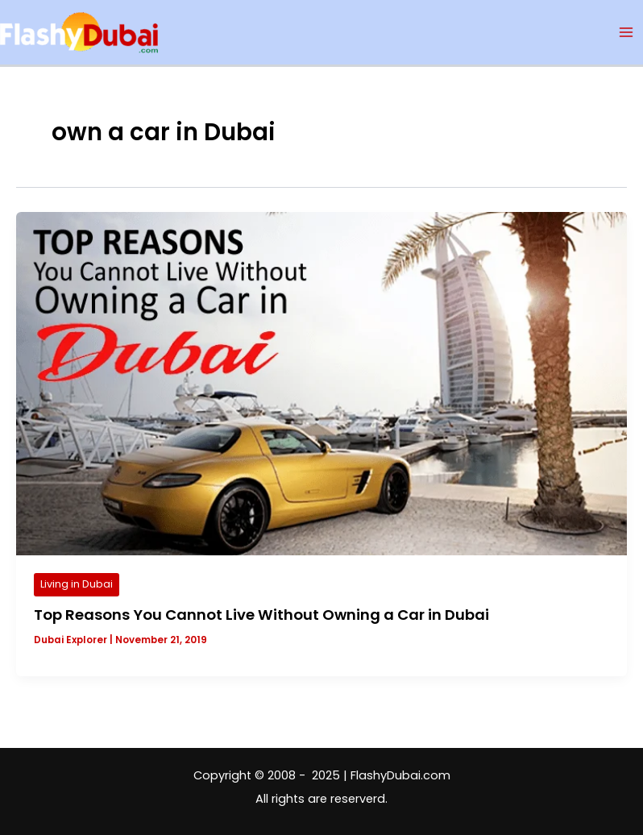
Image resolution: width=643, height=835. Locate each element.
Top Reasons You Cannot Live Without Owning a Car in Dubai (261, 614)
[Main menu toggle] (626, 32)
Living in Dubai (76, 584)
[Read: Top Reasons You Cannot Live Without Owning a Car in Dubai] (321, 383)
